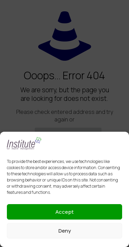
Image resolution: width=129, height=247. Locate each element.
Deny (64, 230)
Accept (64, 211)
